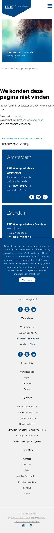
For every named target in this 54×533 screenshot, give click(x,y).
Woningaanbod (27, 371)
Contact (27, 458)
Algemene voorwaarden (19, 517)
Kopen (27, 377)
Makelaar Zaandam (27, 481)
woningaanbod (35, 120)
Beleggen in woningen (27, 435)
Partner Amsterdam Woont (27, 521)
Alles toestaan (27, 280)
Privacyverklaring (38, 517)
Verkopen (27, 383)
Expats (27, 389)
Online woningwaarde (27, 412)
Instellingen (34, 273)
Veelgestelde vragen (27, 418)
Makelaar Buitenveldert (27, 476)
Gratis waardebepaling (27, 406)
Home (4, 68)
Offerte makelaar (27, 423)
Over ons (27, 464)
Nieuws (27, 493)
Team (27, 470)
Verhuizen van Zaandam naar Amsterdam (27, 429)
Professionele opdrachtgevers (27, 441)
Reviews (27, 487)
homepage (17, 116)
